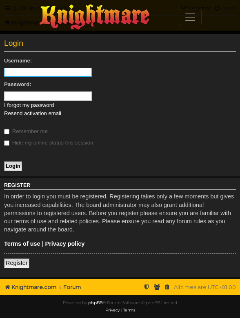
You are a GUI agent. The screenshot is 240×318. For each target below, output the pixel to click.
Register (17, 263)
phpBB (95, 302)
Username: (18, 61)
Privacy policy (65, 243)
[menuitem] (167, 287)
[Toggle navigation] (190, 17)
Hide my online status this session (48, 143)
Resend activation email (32, 113)
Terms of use (22, 243)
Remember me (26, 131)
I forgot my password (29, 105)
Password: (17, 84)
